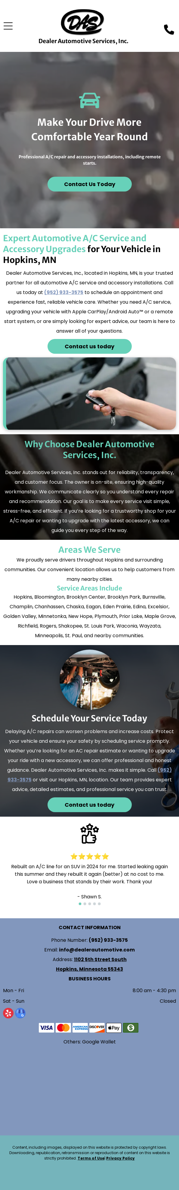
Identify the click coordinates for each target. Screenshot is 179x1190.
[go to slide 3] (89, 904)
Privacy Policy (120, 1158)
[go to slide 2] (85, 904)
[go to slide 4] (94, 904)
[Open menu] (8, 25)
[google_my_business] (20, 1014)
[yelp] (8, 1014)
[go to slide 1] (80, 904)
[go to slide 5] (99, 904)
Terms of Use (91, 1158)
